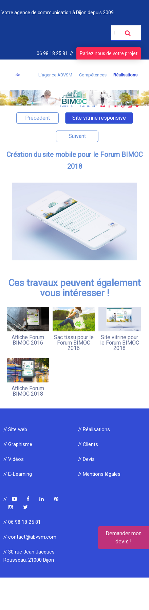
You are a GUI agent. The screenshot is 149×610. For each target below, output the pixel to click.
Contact (87, 105)
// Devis (86, 459)
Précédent (37, 118)
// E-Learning (17, 474)
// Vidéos (13, 459)
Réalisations (125, 74)
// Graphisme (17, 444)
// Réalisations (94, 429)
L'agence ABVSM (55, 74)
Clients (66, 105)
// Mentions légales (99, 474)
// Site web (15, 429)
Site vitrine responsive (99, 118)
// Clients (88, 444)
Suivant (77, 136)
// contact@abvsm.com (29, 537)
